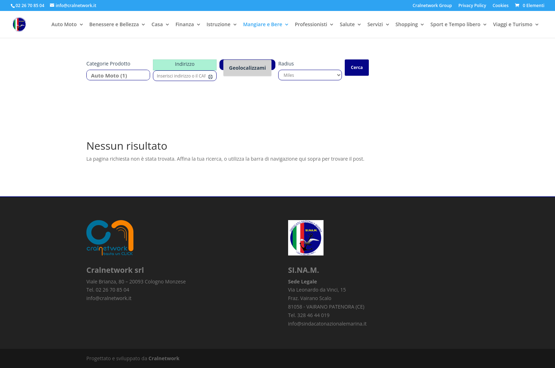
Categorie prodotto (108, 63)
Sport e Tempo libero (455, 25)
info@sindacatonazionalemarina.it (327, 323)
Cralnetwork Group (432, 6)
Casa (157, 25)
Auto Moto (63, 25)
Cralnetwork (164, 358)
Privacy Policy (472, 6)
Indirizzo (184, 64)
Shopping (406, 25)
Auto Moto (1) (115, 75)
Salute (347, 25)
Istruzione (218, 25)
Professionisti (311, 25)
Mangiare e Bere (262, 25)
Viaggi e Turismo (512, 25)
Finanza (185, 25)
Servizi (375, 25)
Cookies (501, 6)
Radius (286, 63)
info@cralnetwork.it (109, 298)
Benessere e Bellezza (114, 25)
